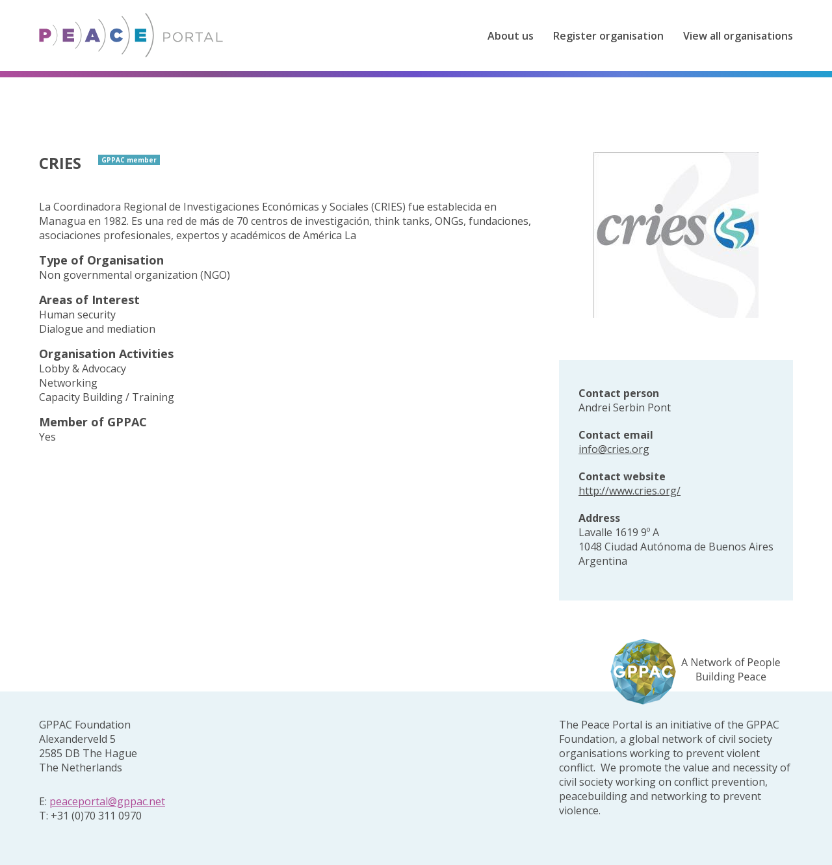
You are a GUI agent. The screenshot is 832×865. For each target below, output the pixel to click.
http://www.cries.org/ (629, 491)
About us (511, 36)
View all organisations (738, 36)
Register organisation (608, 36)
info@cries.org (613, 449)
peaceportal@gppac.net (107, 801)
